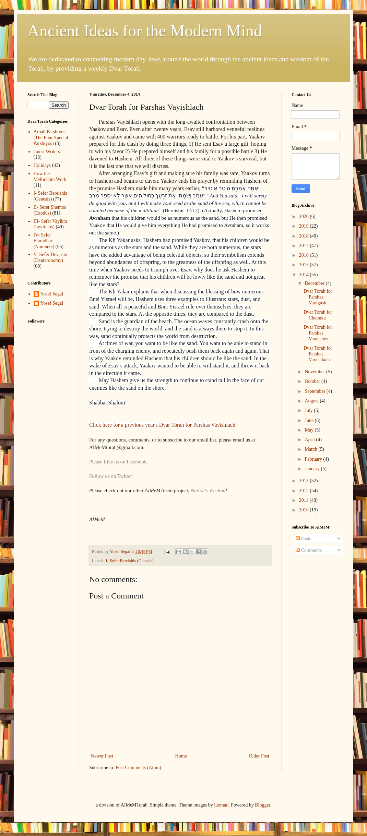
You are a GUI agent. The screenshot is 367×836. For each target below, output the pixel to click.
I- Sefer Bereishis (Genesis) (130, 560)
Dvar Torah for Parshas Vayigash (318, 297)
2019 (304, 226)
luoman (221, 805)
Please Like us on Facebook (117, 461)
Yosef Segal (51, 293)
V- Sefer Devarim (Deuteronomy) (51, 257)
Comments (309, 550)
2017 (304, 245)
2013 (304, 480)
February (314, 459)
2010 (304, 509)
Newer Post (102, 756)
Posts (303, 538)
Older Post (259, 756)
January (313, 468)
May (310, 430)
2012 (304, 490)
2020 (304, 216)
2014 (304, 274)
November (315, 371)
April (310, 439)
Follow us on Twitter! (111, 476)
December (315, 283)
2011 (304, 500)
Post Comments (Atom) (138, 767)
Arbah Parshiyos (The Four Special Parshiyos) (51, 137)
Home (181, 756)
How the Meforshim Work (50, 176)
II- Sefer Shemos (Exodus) (50, 210)
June (310, 420)
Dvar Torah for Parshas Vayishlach (318, 354)
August (312, 400)
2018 (304, 236)
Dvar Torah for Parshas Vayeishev (318, 333)
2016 (304, 255)
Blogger (262, 805)
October (313, 381)
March (311, 449)
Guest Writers (47, 151)
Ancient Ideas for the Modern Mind (144, 31)
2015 (304, 264)
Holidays (42, 165)
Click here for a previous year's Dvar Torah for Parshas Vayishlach (162, 425)
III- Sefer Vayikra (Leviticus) (50, 224)
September (315, 391)
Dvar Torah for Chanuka (318, 315)
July (309, 410)
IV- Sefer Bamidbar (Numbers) (44, 240)
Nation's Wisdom (208, 490)
